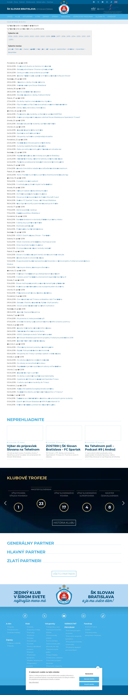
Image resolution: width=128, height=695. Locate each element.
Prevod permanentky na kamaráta (74, 643)
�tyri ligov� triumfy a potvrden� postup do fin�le (37, 203)
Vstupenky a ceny (53, 627)
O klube (29, 638)
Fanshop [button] (112, 17)
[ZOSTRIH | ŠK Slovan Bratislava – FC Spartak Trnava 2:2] (64, 433)
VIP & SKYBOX (52, 641)
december (12, 52)
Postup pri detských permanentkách (73, 648)
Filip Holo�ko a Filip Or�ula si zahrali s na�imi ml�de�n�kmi (42, 104)
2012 (84, 36)
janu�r (11, 49)
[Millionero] (79, 557)
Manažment (31, 641)
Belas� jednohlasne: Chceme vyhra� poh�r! (35, 69)
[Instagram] (107, 2)
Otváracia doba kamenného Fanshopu (93, 634)
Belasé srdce (40, 2)
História (29, 627)
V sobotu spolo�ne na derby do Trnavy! (33, 382)
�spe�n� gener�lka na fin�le (30, 130)
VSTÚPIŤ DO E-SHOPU (91, 628)
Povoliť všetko (89, 684)
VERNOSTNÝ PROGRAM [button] (83, 17)
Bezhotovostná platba (52, 650)
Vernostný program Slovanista (53, 662)
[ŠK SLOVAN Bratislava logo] (64, 7)
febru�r (18, 49)
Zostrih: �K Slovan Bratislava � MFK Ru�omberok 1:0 (38, 401)
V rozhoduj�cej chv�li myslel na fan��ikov (34, 184)
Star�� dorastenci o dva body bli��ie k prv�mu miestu (39, 219)
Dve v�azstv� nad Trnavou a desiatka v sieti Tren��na (39, 299)
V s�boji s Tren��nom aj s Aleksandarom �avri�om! (38, 274)
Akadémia (65, 17)
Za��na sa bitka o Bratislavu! (28, 213)
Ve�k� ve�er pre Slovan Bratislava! (31, 85)
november (80, 49)
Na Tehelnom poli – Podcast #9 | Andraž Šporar (100, 447)
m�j (38, 49)
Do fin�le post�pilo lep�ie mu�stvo (32, 194)
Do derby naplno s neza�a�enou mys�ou (34, 101)
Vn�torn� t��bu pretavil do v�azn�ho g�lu (36, 405)
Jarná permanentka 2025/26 (53, 631)
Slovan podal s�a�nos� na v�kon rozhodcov (35, 306)
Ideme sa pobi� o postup (26, 210)
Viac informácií (33, 682)
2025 (16, 36)
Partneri (29, 652)
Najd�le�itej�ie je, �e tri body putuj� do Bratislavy (38, 156)
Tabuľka (10, 646)
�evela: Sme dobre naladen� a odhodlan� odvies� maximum (41, 168)
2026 (10, 36)
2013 (78, 36)
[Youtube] (102, 2)
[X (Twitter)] (98, 2)
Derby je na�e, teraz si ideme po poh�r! (33, 73)
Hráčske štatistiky (13, 632)
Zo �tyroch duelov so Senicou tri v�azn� (34, 66)
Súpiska (10, 627)
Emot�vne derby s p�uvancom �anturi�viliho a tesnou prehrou (43, 322)
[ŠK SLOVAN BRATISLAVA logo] (34, 9)
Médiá (15, 22)
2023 (26, 36)
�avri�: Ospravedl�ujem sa (28, 312)
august (53, 49)
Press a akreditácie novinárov (33, 648)
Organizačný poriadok (31, 664)
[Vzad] (5, 503)
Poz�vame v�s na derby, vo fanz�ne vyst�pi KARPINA (39, 114)
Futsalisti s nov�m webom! (27, 181)
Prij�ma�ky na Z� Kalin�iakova (29, 229)
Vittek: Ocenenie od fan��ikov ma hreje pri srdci (36, 242)
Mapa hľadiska (51, 655)
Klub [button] (17, 17)
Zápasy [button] (46, 17)
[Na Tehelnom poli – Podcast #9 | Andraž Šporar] (103, 433)
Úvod (9, 17)
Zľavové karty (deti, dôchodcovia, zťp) (53, 645)
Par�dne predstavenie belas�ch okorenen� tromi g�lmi (40, 162)
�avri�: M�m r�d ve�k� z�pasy (31, 341)
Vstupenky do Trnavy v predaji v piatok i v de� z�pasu (39, 354)
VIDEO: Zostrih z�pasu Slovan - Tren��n (33, 235)
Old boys (30, 635)
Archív (23, 22)
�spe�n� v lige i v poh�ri (27, 373)
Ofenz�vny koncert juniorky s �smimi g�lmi (35, 347)
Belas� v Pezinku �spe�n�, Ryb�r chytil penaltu (37, 302)
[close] (98, 668)
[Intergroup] (49, 565)
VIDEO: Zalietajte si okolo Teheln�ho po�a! (34, 334)
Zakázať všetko (89, 679)
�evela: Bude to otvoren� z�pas (30, 258)
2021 (37, 36)
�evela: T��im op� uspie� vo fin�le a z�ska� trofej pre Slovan (43, 76)
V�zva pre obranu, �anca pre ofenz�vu (32, 267)
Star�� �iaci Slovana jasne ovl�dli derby (33, 143)
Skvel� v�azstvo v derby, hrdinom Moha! (33, 95)
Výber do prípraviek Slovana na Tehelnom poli (23, 447)
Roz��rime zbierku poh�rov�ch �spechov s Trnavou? (40, 392)
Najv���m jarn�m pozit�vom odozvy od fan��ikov (39, 366)
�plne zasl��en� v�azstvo (29, 92)
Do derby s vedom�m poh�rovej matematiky (35, 376)
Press (16, 2)
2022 (32, 36)
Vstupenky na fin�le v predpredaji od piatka (34, 136)
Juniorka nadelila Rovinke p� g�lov (31, 146)
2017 (58, 36)
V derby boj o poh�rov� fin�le (29, 223)
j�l (47, 49)
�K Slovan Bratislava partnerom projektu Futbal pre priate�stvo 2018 (45, 338)
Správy (55, 17)
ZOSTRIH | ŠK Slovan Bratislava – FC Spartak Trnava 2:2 (63, 447)
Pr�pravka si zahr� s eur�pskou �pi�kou (34, 293)
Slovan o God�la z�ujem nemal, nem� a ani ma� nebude (40, 255)
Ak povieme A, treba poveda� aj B (30, 318)
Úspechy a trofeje (33, 630)
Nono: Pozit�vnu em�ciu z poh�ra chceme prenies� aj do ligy (42, 175)
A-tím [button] (37, 17)
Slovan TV (61, 442)
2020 (42, 36)
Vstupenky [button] (27, 17)
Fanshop (50, 2)
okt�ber (70, 49)
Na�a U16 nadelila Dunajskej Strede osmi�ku (35, 389)
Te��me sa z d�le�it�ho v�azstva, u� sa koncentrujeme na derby (45, 398)
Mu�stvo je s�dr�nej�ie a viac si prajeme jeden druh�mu (40, 287)
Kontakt (29, 644)
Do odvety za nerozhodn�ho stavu (31, 363)
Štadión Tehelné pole (34, 660)
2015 (68, 36)
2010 (11, 40)
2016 (63, 36)
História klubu (64, 522)
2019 (48, 36)
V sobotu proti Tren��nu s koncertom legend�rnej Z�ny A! (41, 277)
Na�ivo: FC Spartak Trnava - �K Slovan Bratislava (36, 200)
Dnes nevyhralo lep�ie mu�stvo (29, 245)
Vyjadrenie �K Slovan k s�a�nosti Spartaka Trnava (37, 379)
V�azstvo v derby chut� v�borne (31, 82)
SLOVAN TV (100, 17)
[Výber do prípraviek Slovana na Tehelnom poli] (25, 433)
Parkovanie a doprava (54, 658)
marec (26, 49)
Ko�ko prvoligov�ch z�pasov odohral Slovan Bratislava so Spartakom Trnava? (48, 117)
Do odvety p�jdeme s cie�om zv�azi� (33, 360)
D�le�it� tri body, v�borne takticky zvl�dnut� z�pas (39, 159)
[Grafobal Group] (79, 565)
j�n (43, 49)
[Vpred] (123, 503)
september (61, 49)
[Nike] (64, 548)
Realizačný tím (12, 630)
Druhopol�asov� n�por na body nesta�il (33, 248)
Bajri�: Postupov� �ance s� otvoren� (33, 350)
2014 (73, 36)
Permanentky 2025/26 (51, 636)
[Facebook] (94, 2)
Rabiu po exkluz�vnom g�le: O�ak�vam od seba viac (39, 149)
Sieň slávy (30, 632)
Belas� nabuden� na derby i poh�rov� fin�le (36, 124)
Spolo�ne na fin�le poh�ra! (28, 133)
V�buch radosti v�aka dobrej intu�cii (32, 191)
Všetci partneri (64, 573)
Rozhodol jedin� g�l (25, 226)
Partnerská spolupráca (30, 656)
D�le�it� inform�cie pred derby (30, 331)
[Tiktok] (111, 2)
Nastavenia (89, 673)
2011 (88, 36)
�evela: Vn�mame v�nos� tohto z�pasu (34, 328)
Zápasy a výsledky (14, 643)
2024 (21, 36)
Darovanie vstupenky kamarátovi (54, 667)
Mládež (22, 442)
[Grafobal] (49, 557)
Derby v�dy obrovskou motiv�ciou (31, 108)
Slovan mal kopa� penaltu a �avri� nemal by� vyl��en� (40, 283)
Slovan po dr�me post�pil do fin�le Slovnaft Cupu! (38, 197)
